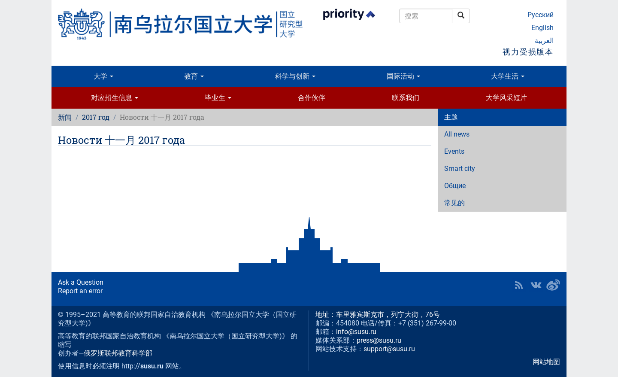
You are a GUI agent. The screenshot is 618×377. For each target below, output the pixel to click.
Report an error (80, 291)
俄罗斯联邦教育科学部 (118, 353)
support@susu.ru (389, 349)
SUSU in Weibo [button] (553, 285)
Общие (455, 186)
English (542, 28)
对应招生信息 (114, 98)
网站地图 (546, 362)
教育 (194, 76)
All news (457, 134)
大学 (103, 76)
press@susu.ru (379, 340)
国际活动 (403, 76)
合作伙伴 (311, 98)
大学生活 (507, 76)
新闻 (65, 117)
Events (454, 151)
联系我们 (405, 98)
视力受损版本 (528, 51)
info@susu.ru (356, 332)
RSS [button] (519, 285)
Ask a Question (80, 282)
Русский (540, 15)
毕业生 (218, 98)
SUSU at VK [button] (536, 285)
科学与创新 (295, 76)
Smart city (459, 168)
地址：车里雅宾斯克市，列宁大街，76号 (377, 314)
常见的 (454, 203)
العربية (544, 40)
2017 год (95, 117)
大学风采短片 (506, 98)
